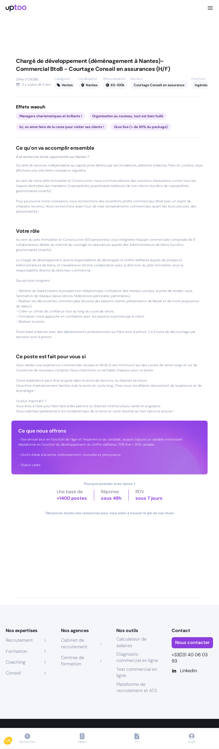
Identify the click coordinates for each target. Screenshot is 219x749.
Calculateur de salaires (131, 642)
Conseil (13, 673)
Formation (16, 651)
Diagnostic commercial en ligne (137, 657)
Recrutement (19, 640)
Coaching (15, 662)
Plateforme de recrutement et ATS (136, 687)
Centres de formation (72, 661)
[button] (12, 739)
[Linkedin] (192, 671)
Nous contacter (192, 642)
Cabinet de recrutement (74, 643)
